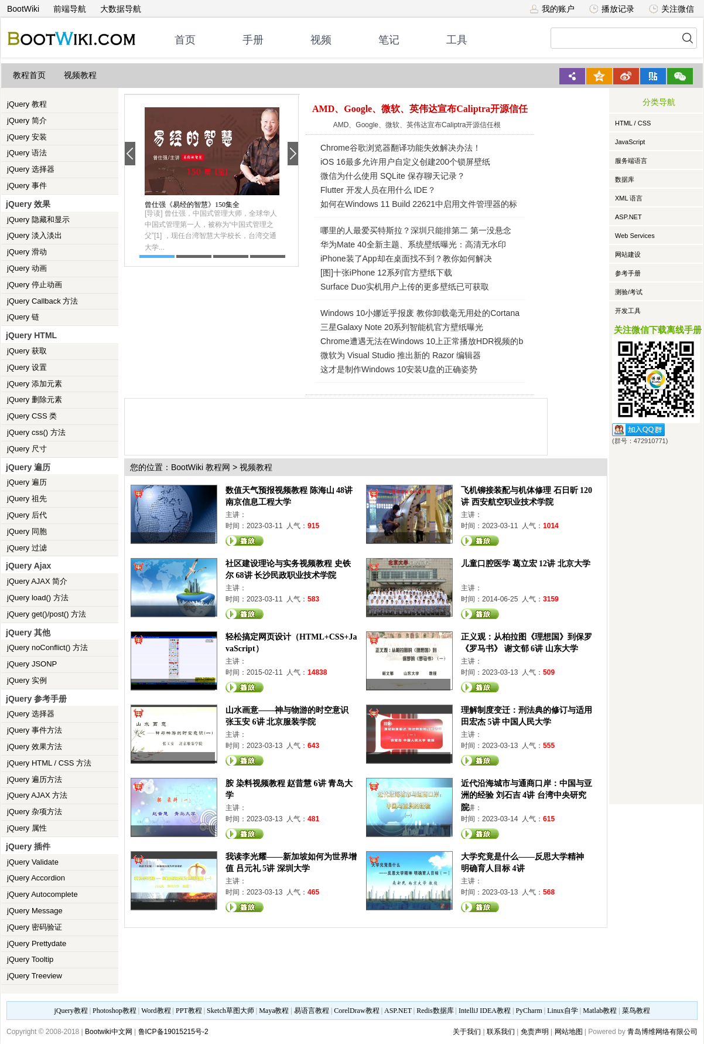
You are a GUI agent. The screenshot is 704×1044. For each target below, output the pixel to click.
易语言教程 (311, 1010)
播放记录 (611, 8)
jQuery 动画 (27, 268)
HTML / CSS (633, 123)
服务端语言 (631, 160)
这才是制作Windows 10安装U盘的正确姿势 (398, 369)
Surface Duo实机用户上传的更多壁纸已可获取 (404, 286)
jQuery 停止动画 (34, 284)
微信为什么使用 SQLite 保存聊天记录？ (392, 176)
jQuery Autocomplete (42, 894)
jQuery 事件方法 (34, 730)
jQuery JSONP (32, 663)
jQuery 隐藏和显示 (38, 219)
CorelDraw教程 (356, 1010)
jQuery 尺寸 (27, 448)
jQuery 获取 (27, 350)
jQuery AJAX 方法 (37, 795)
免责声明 (535, 1032)
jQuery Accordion (36, 877)
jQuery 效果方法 (34, 746)
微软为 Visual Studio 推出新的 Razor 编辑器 (400, 355)
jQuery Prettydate (36, 943)
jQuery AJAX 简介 (37, 581)
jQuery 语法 (27, 152)
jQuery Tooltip (30, 959)
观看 (244, 540)
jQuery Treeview (34, 975)
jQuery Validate (33, 862)
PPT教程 (189, 1010)
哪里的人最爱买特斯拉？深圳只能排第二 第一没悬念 (415, 230)
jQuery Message (35, 910)
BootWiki (23, 8)
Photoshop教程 (114, 1010)
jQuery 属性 (27, 828)
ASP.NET (628, 216)
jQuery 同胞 (27, 531)
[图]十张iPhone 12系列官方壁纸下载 (386, 272)
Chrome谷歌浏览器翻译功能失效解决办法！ (400, 147)
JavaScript (630, 141)
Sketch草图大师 (230, 1010)
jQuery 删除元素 (34, 399)
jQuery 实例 (27, 680)
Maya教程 (274, 1010)
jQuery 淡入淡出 (34, 235)
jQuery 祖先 (27, 498)
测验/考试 (629, 291)
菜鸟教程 (636, 1010)
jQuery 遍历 (27, 482)
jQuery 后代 (27, 515)
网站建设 (628, 254)
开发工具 (628, 310)
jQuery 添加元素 (34, 383)
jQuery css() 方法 (36, 432)
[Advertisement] (338, 425)
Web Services (635, 235)
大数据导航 (120, 8)
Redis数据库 (434, 1010)
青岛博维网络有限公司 (662, 1032)
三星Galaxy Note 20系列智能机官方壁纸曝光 (402, 327)
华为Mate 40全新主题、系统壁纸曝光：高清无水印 (413, 244)
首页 (185, 40)
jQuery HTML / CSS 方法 (49, 763)
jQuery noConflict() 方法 (47, 647)
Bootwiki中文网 (108, 1032)
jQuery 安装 (27, 136)
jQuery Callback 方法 (42, 301)
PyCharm (528, 1010)
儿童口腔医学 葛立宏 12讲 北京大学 (525, 563)
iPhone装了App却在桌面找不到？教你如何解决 (406, 258)
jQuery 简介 (27, 120)
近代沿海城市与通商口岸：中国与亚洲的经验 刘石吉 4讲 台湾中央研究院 (526, 795)
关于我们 (467, 1032)
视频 (321, 40)
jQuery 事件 (27, 185)
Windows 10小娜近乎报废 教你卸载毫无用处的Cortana (420, 313)
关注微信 (671, 8)
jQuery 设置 (27, 367)
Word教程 (155, 1010)
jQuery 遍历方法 (34, 779)
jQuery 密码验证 (34, 927)
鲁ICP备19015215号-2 (173, 1032)
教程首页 (29, 75)
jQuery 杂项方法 (34, 811)
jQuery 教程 (27, 104)
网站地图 (569, 1032)
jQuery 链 (23, 316)
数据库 (624, 179)
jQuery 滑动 (27, 251)
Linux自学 (562, 1010)
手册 (253, 40)
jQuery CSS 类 (32, 416)
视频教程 (80, 75)
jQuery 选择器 (30, 169)
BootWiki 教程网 (200, 467)
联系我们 (501, 1032)
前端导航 (69, 8)
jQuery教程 (70, 1010)
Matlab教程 (600, 1010)
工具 (456, 40)
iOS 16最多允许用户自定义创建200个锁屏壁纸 (405, 161)
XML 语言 (629, 198)
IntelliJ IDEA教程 (485, 1010)
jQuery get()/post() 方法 (46, 614)
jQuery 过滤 (27, 547)
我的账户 (552, 8)
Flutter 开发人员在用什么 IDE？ (378, 190)
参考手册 (628, 273)
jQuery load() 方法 (38, 597)
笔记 (388, 40)
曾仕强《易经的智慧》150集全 (192, 204)
